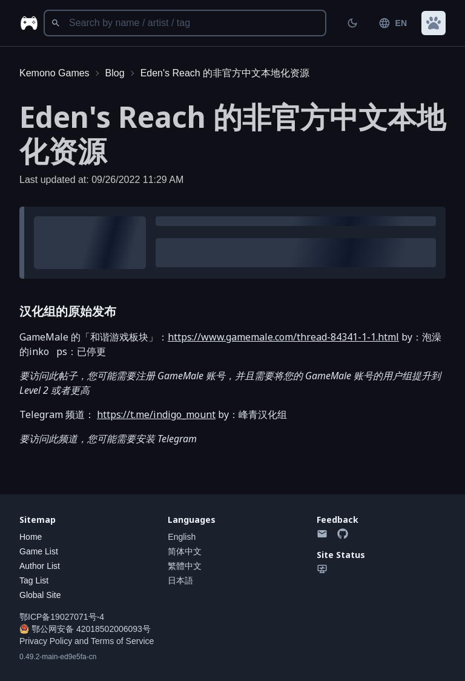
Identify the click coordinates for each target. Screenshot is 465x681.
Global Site (40, 595)
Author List (39, 566)
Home (30, 537)
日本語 (180, 580)
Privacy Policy (45, 641)
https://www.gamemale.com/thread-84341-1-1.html (283, 337)
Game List (38, 551)
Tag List (33, 580)
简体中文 (185, 551)
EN (392, 23)
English (182, 537)
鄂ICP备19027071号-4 (61, 617)
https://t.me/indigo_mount (156, 414)
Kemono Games (54, 73)
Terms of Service (122, 641)
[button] (433, 23)
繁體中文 (185, 566)
